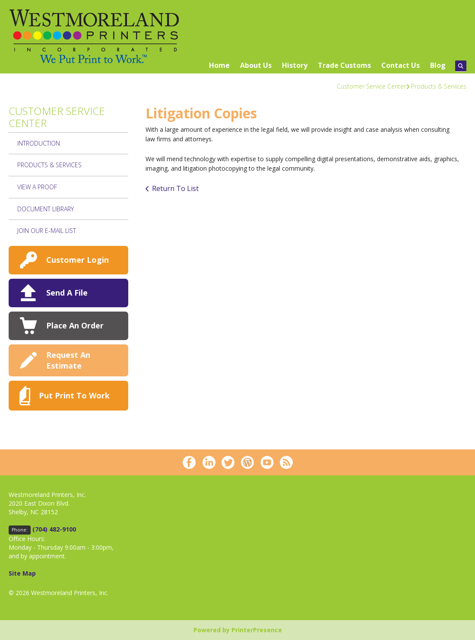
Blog (438, 65)
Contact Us (400, 65)
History (294, 65)
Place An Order (75, 325)
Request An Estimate (68, 360)
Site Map (22, 573)
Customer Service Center (371, 86)
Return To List (175, 188)
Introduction (38, 143)
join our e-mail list (46, 230)
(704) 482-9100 (54, 529)
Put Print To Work (74, 395)
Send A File (67, 292)
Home (219, 65)
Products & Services (438, 86)
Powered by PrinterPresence (237, 630)
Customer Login (77, 260)
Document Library (45, 209)
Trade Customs (344, 65)
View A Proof (37, 187)
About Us (256, 65)
